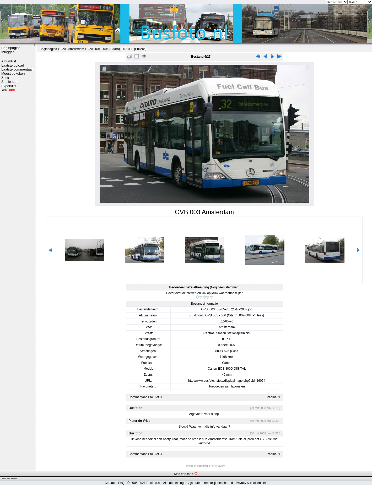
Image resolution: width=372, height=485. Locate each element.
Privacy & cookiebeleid (251, 483)
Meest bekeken (13, 74)
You (8, 90)
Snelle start (10, 82)
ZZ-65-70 (226, 321)
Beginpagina (10, 48)
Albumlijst (8, 61)
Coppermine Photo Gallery (211, 466)
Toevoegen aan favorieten (227, 386)
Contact (110, 483)
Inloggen (8, 52)
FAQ (121, 483)
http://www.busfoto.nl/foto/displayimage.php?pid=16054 (226, 380)
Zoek (5, 78)
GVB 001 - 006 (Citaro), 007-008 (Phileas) (117, 49)
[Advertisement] (17, 175)
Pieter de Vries (139, 421)
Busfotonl (196, 315)
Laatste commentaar (17, 69)
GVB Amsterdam (72, 49)
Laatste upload (12, 65)
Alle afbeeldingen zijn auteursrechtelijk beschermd (198, 483)
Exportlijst (8, 86)
